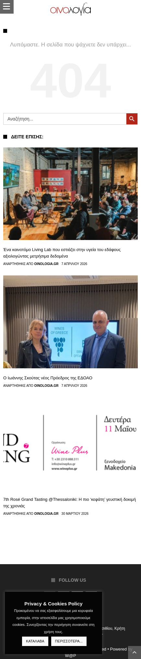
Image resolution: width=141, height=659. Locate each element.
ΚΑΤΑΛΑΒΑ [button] (35, 641)
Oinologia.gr (46, 264)
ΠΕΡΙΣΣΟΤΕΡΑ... (69, 641)
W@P (70, 655)
